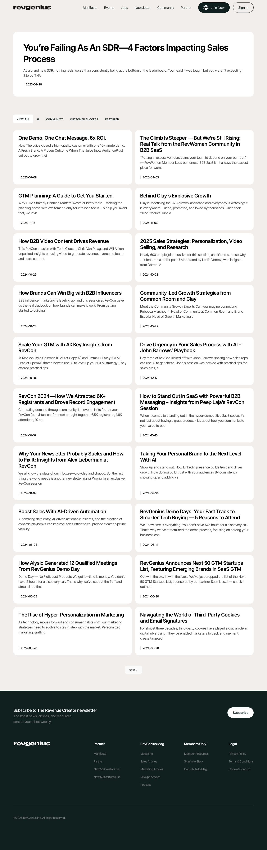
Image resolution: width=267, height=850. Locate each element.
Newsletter (143, 7)
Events (109, 7)
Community (165, 7)
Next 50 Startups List (107, 777)
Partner (186, 7)
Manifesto (90, 7)
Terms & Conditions (241, 761)
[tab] (23, 119)
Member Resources (196, 753)
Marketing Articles (151, 769)
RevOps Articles (150, 777)
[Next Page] (133, 670)
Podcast (145, 784)
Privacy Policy (237, 753)
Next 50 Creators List (107, 769)
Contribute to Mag (195, 769)
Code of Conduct (239, 769)
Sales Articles (148, 761)
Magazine (146, 753)
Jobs (124, 7)
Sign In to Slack (193, 761)
